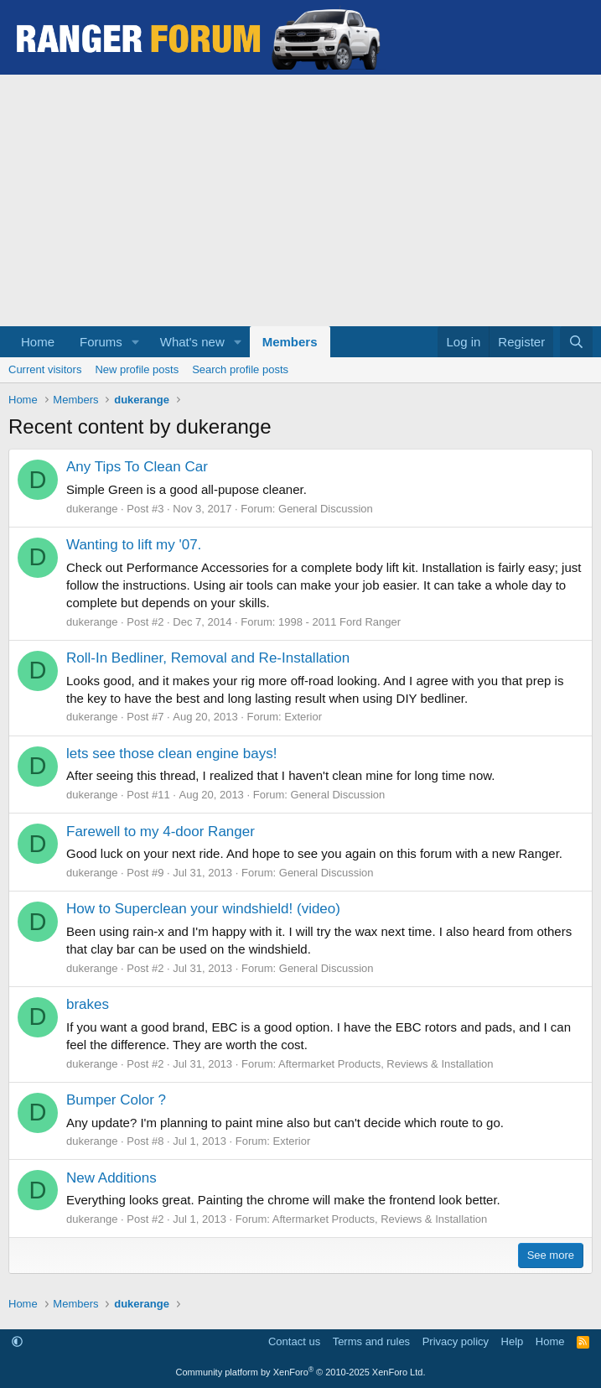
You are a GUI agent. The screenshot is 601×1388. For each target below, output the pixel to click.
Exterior (303, 716)
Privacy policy (455, 1341)
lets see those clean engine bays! (171, 754)
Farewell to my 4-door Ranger (160, 832)
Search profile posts (240, 369)
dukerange (91, 508)
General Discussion (325, 508)
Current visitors (44, 369)
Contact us (294, 1341)
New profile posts (137, 369)
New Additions (111, 1178)
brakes (87, 1004)
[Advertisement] (300, 200)
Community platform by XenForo (301, 1372)
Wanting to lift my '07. (133, 545)
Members (290, 342)
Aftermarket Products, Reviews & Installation (386, 1064)
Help (512, 1341)
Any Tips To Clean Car (137, 467)
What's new (192, 342)
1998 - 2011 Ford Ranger (339, 622)
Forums (101, 342)
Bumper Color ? (116, 1100)
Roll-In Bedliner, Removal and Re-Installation (208, 658)
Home (37, 342)
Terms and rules (371, 1341)
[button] (136, 341)
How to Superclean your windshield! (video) (203, 909)
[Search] (576, 341)
